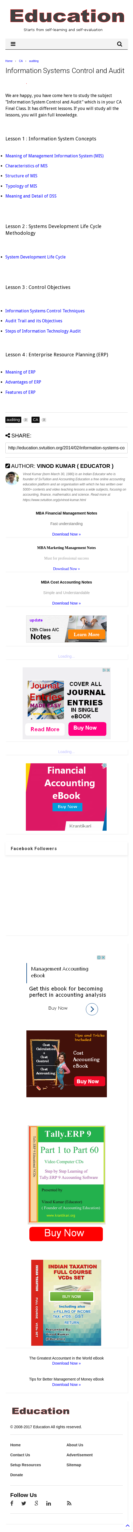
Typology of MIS (21, 186)
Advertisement (79, 1455)
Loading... (66, 656)
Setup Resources (25, 1465)
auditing (33, 61)
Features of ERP (20, 392)
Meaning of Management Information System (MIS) (54, 155)
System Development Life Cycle (35, 257)
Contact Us (20, 1455)
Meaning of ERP (20, 372)
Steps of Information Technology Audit (43, 331)
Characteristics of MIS (26, 165)
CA (21, 61)
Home (9, 61)
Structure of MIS (21, 175)
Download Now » (66, 534)
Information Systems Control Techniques (45, 310)
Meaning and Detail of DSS (31, 196)
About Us (74, 1445)
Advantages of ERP (23, 382)
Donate (16, 1475)
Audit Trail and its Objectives (34, 320)
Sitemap (73, 1465)
